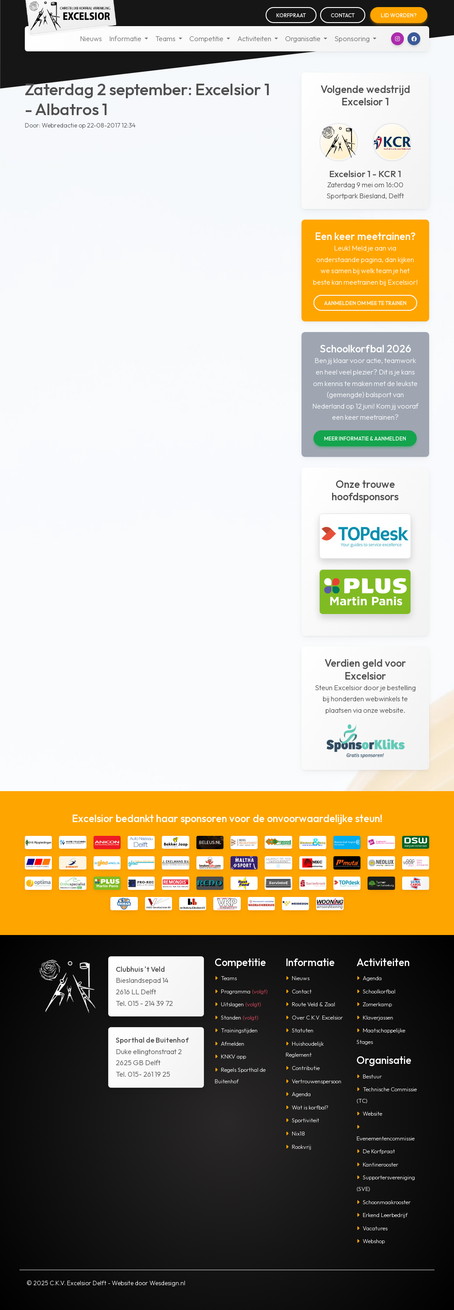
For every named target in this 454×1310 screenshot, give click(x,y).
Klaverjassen (374, 1017)
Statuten (299, 1030)
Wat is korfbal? (307, 1107)
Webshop (370, 1240)
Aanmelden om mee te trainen (365, 303)
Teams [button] (166, 38)
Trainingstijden (236, 1030)
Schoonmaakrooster (383, 1202)
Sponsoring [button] (352, 38)
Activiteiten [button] (255, 38)
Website (369, 1113)
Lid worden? (399, 15)
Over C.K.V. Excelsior (314, 1017)
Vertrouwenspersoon (313, 1081)
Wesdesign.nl (167, 1283)
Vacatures (371, 1228)
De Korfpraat (375, 1151)
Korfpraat (291, 15)
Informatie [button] (126, 38)
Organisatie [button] (303, 38)
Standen (236, 1017)
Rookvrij (298, 1146)
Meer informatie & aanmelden (365, 438)
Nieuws (91, 38)
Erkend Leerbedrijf (381, 1214)
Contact (343, 15)
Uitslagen (238, 1004)
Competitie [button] (207, 38)
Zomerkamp (374, 1004)
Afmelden (229, 1043)
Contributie (303, 1067)
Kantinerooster (377, 1164)
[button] (397, 38)
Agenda (298, 1093)
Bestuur (369, 1076)
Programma (241, 991)
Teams (226, 978)
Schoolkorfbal (375, 991)
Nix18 (295, 1133)
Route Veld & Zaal (310, 1004)
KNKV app (230, 1056)
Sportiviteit (302, 1120)
